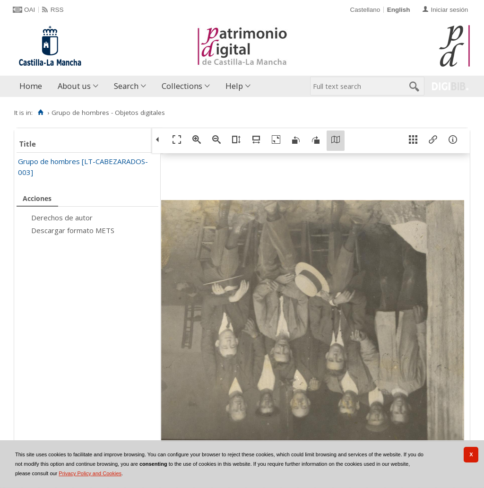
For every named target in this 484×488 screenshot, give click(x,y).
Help (234, 85)
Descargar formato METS (72, 230)
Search (126, 85)
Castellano (365, 9)
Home (30, 85)
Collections (182, 85)
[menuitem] (33, 86)
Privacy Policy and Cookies (90, 473)
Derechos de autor (62, 217)
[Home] (40, 112)
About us (74, 85)
